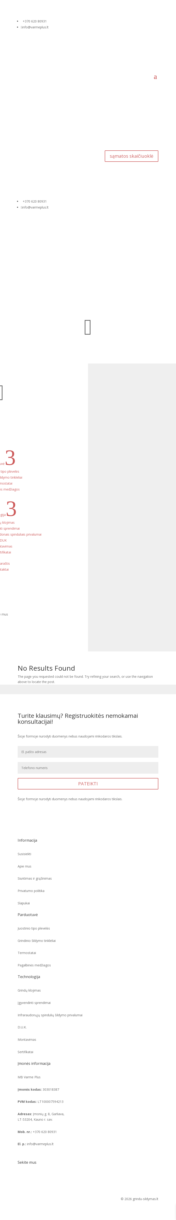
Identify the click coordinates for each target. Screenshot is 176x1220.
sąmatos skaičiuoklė (131, 156)
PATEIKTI (88, 784)
